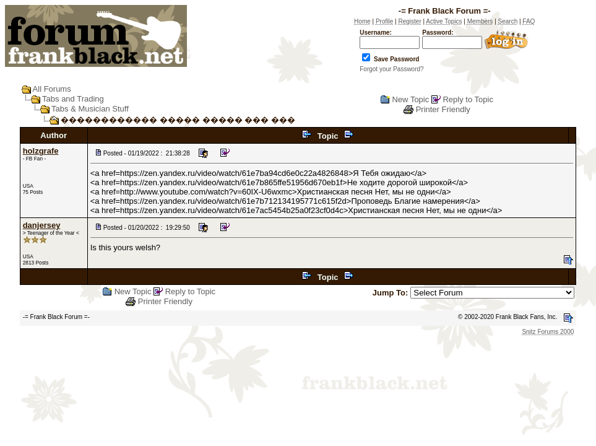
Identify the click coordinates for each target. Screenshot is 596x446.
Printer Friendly (443, 109)
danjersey (42, 225)
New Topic (411, 99)
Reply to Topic (468, 99)
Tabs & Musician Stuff (90, 108)
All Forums (52, 89)
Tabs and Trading (73, 98)
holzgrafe (41, 150)
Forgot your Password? (391, 69)
